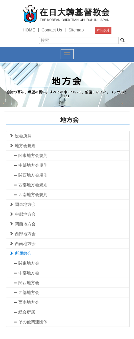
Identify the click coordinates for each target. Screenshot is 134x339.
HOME (29, 30)
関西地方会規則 (31, 175)
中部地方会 (22, 214)
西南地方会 (22, 243)
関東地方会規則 (31, 155)
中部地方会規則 (31, 165)
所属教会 (20, 253)
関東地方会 (22, 204)
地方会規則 (22, 145)
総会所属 (20, 135)
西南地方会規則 (31, 194)
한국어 (103, 30)
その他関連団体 (31, 321)
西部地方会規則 (31, 184)
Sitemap (75, 30)
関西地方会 (22, 224)
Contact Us (52, 30)
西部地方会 (22, 233)
